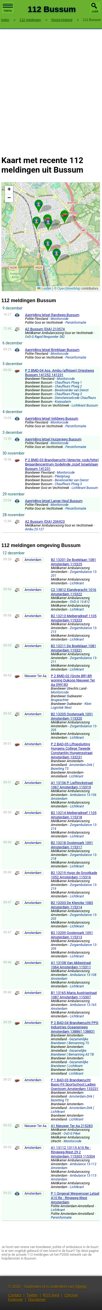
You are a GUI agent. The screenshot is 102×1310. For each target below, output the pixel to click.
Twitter (32, 1295)
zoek (95, 11)
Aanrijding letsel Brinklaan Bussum (52, 350)
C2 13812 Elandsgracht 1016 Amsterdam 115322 (73, 592)
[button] (56, 253)
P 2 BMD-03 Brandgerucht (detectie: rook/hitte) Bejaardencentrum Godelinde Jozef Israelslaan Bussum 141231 (62, 464)
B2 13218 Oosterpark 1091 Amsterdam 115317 (72, 845)
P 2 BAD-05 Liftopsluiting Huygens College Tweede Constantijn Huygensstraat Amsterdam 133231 (71, 750)
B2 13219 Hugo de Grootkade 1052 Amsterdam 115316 (74, 875)
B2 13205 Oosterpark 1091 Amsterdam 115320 (72, 716)
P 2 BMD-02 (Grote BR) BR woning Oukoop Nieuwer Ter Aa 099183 (73, 680)
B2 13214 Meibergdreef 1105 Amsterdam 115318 (74, 815)
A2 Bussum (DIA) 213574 (45, 329)
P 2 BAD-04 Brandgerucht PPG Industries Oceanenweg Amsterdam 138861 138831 (74, 1027)
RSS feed (51, 1295)
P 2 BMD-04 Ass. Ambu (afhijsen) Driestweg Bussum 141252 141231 (59, 372)
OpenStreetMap (69, 288)
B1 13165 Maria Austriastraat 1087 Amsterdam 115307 (74, 995)
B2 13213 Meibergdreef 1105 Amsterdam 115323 (74, 618)
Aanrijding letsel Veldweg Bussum (51, 418)
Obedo (80, 1286)
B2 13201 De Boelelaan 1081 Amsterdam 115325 (73, 562)
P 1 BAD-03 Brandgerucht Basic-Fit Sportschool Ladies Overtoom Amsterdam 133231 (74, 1084)
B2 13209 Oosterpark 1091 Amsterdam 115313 (72, 935)
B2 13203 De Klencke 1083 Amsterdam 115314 (72, 905)
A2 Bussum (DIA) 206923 (45, 521)
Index (5, 20)
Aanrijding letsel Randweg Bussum (52, 315)
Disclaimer (37, 1299)
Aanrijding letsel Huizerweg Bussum (53, 439)
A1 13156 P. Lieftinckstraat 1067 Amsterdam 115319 (72, 785)
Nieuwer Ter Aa (35, 676)
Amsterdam (33, 560)
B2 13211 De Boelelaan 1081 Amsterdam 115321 (73, 648)
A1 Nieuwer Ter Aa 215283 (72, 1126)
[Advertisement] (51, 89)
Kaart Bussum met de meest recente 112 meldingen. (50, 236)
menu (8, 8)
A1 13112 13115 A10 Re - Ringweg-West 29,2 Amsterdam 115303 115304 (73, 1152)
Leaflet (44, 288)
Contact (14, 1295)
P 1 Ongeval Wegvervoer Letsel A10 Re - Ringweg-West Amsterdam (75, 1197)
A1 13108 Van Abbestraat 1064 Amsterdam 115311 (71, 965)
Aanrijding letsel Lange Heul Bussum (54, 501)
